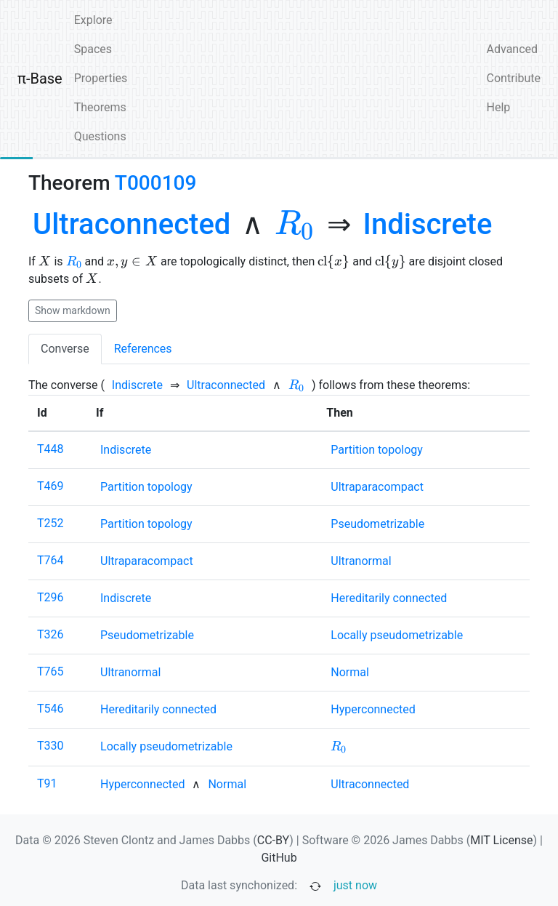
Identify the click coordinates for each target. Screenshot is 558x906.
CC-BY (273, 840)
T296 (50, 597)
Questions (100, 136)
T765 (50, 671)
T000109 (156, 183)
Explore (93, 20)
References (143, 349)
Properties (101, 78)
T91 (47, 783)
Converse (65, 349)
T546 (50, 708)
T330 (50, 746)
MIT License (501, 840)
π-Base (39, 78)
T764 (50, 560)
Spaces (93, 49)
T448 (50, 449)
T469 (50, 486)
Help (499, 107)
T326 (50, 634)
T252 (50, 523)
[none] (131, 225)
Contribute (514, 78)
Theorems (100, 107)
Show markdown (72, 310)
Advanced (512, 49)
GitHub (278, 858)
